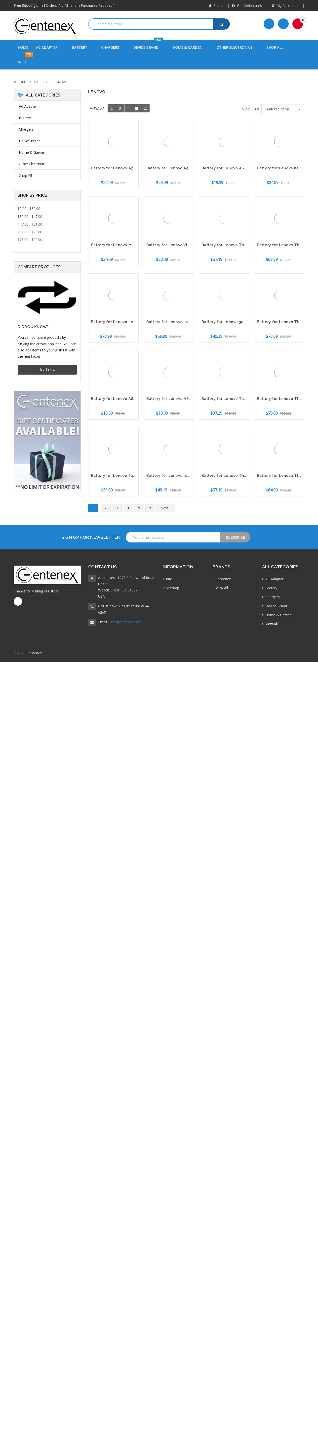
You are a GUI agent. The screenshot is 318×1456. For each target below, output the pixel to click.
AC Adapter (50, 47)
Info (25, 59)
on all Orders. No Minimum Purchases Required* (64, 5)
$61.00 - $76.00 (30, 232)
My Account (285, 5)
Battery (82, 47)
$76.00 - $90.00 (30, 239)
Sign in (216, 5)
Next (167, 508)
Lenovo (61, 82)
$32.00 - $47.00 (30, 216)
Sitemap (172, 587)
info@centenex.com (126, 622)
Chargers (113, 47)
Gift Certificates (247, 5)
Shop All (275, 47)
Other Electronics (237, 47)
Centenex (223, 579)
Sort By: (250, 109)
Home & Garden (190, 47)
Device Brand (149, 45)
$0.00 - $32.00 (29, 208)
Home (23, 47)
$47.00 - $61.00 (30, 224)
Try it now (47, 370)
